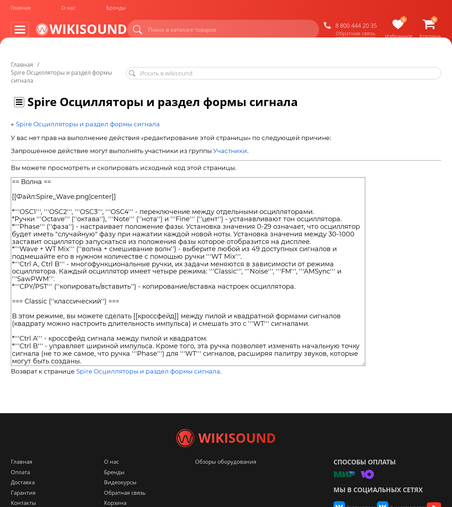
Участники (230, 135)
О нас (68, 10)
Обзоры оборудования (225, 476)
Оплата (20, 486)
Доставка (23, 496)
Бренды (116, 10)
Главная (21, 10)
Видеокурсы (120, 496)
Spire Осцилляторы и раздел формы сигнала (88, 108)
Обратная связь (355, 35)
